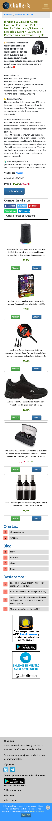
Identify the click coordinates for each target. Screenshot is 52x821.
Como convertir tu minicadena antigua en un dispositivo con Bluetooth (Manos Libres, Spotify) (28, 600)
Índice (12, 552)
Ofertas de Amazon (24, 14)
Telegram (24, 211)
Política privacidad (12, 790)
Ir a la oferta (14, 191)
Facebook (10, 206)
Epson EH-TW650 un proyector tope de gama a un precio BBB (27, 584)
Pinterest (34, 206)
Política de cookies (36, 812)
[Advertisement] (26, 708)
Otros (12, 569)
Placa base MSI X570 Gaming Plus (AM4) (28, 591)
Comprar (36, 268)
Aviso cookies (10, 800)
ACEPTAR (26, 815)
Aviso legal (8, 795)
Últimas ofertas (17, 532)
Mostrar (15, 268)
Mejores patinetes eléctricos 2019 (25, 609)
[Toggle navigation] (46, 5)
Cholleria (8, 14)
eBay (12, 563)
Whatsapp (11, 211)
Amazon (19, 173)
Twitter (21, 206)
